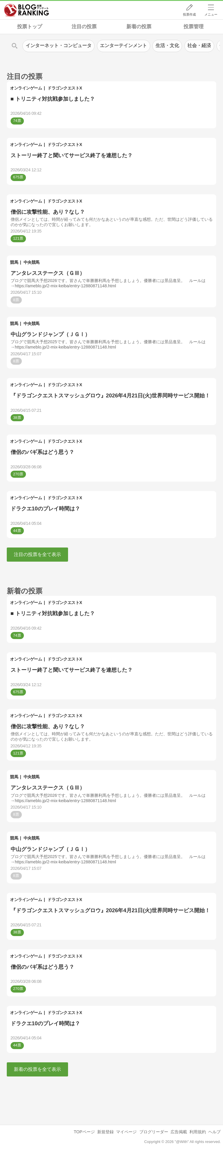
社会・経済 (199, 45)
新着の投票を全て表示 (37, 1069)
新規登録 (105, 1131)
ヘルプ (214, 1131)
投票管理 (194, 26)
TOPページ (84, 1131)
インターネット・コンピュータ (59, 45)
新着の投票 (138, 26)
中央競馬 (31, 262)
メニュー (210, 14)
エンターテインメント (123, 45)
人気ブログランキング (26, 10)
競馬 (14, 262)
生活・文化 (167, 45)
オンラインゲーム (26, 88)
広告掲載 (179, 1131)
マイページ (126, 1131)
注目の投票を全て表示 (37, 554)
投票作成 (189, 14)
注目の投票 (84, 26)
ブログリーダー (153, 1131)
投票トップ (29, 26)
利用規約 (197, 1131)
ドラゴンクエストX (64, 88)
